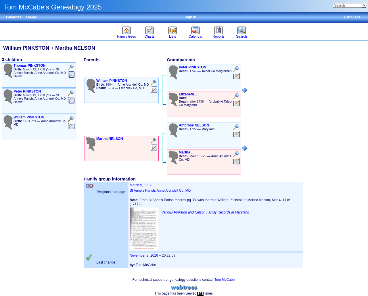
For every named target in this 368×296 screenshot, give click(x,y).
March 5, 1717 (141, 185)
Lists (172, 36)
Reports (218, 36)
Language (352, 17)
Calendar (196, 36)
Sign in (190, 17)
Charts (149, 36)
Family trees (126, 36)
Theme (31, 17)
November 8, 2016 (144, 255)
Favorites (13, 17)
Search (241, 36)
